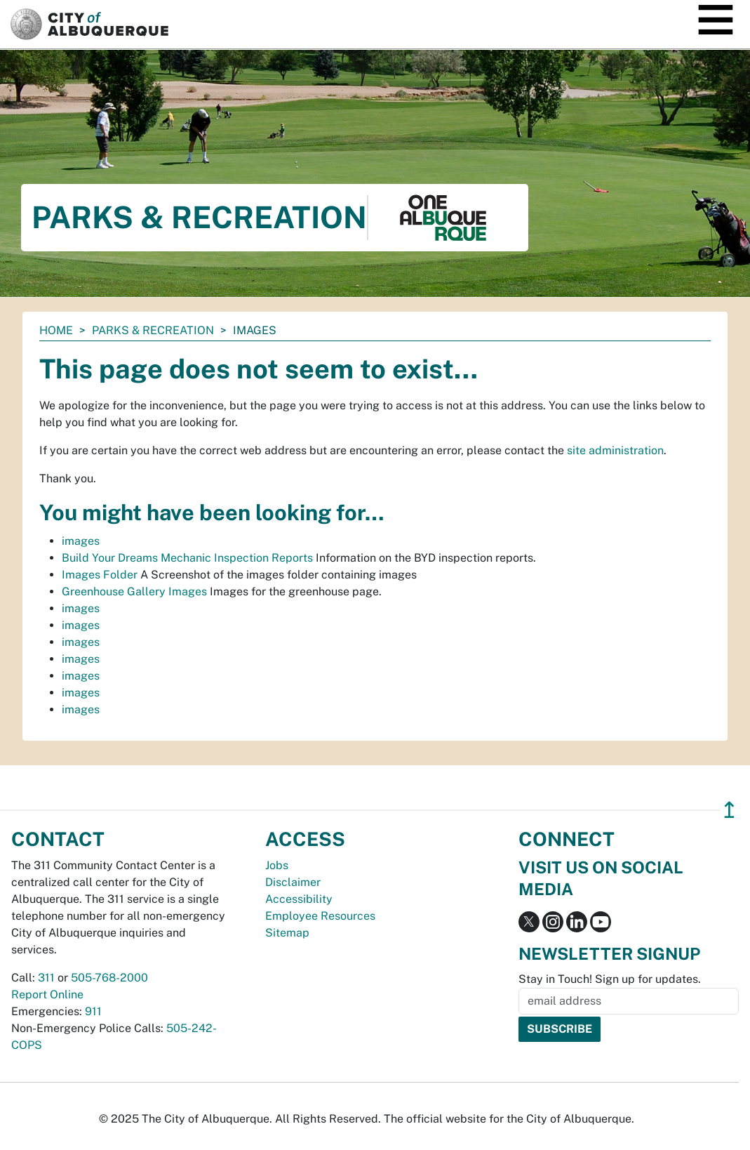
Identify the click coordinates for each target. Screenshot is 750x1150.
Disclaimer (293, 882)
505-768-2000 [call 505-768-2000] (109, 977)
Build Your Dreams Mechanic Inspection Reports (187, 557)
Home (56, 330)
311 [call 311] (46, 977)
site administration (615, 450)
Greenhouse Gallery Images (134, 591)
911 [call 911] (93, 1011)
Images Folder (100, 574)
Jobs (276, 865)
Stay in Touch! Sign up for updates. (609, 979)
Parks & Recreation (153, 330)
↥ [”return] (729, 810)
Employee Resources (320, 916)
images (81, 541)
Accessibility (299, 899)
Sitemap (287, 932)
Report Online (47, 994)
